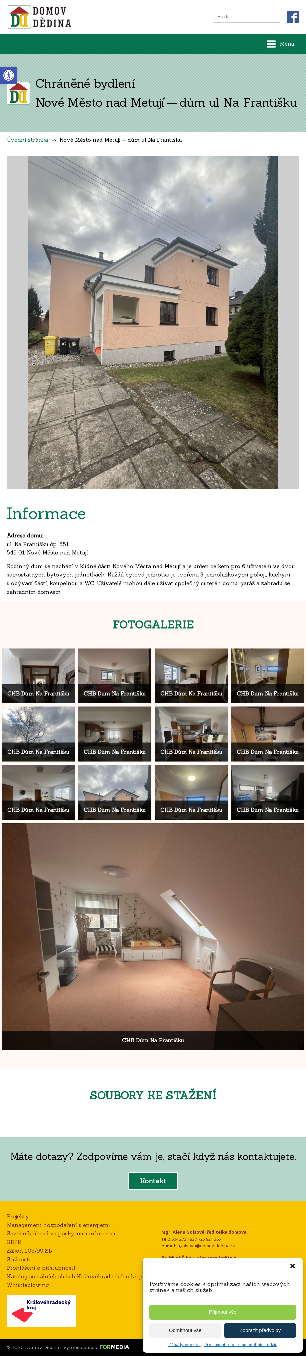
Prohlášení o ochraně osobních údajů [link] (240, 1344)
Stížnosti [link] (19, 1259)
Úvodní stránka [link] (27, 139)
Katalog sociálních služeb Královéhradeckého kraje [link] (75, 1276)
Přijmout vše (223, 1312)
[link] (8, 75)
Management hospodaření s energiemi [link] (58, 1225)
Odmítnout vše (185, 1330)
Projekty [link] (18, 1216)
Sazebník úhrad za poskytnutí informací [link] (61, 1233)
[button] (292, 1266)
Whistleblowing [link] (28, 1285)
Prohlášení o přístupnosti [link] (41, 1267)
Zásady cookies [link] (184, 1344)
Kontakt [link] (153, 1181)
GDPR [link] (14, 1242)
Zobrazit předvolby (260, 1330)
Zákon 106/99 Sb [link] (29, 1250)
